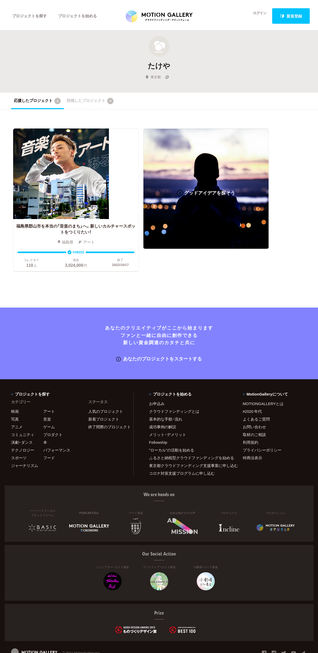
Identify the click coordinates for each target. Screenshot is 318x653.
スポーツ (19, 437)
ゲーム (49, 406)
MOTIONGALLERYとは (263, 383)
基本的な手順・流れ (165, 398)
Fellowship (158, 422)
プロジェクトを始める (78, 16)
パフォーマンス (56, 429)
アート (49, 391)
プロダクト (53, 414)
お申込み (157, 383)
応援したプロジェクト (37, 103)
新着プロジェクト (103, 398)
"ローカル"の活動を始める (171, 429)
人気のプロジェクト (105, 391)
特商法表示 (252, 437)
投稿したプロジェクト (90, 103)
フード (49, 437)
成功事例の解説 (162, 406)
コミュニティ (22, 414)
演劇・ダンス (22, 422)
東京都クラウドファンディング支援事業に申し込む (189, 445)
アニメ (17, 406)
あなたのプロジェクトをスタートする (159, 338)
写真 (15, 398)
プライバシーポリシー (262, 429)
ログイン (256, 16)
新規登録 (291, 16)
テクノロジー (22, 429)
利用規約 (250, 422)
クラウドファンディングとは (174, 391)
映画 (15, 391)
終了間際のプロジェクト (107, 406)
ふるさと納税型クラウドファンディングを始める (189, 437)
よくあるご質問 (256, 398)
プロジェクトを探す (29, 16)
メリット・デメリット (167, 414)
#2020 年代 (252, 391)
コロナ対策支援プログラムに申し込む (182, 453)
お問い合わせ (254, 406)
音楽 (47, 398)
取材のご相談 (254, 414)
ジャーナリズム (24, 445)
